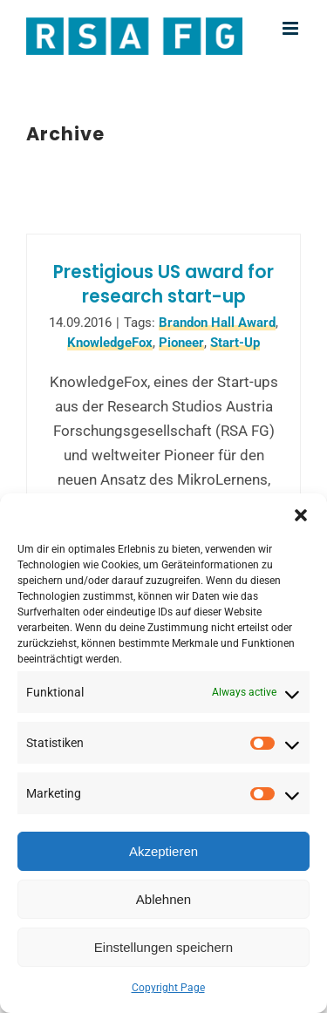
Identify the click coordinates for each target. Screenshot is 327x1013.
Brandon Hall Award (217, 322)
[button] (301, 515)
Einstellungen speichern (163, 947)
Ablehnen (163, 899)
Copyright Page (168, 988)
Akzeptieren (163, 851)
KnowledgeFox (110, 342)
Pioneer (181, 342)
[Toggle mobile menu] (292, 28)
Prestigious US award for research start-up (163, 284)
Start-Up (235, 342)
